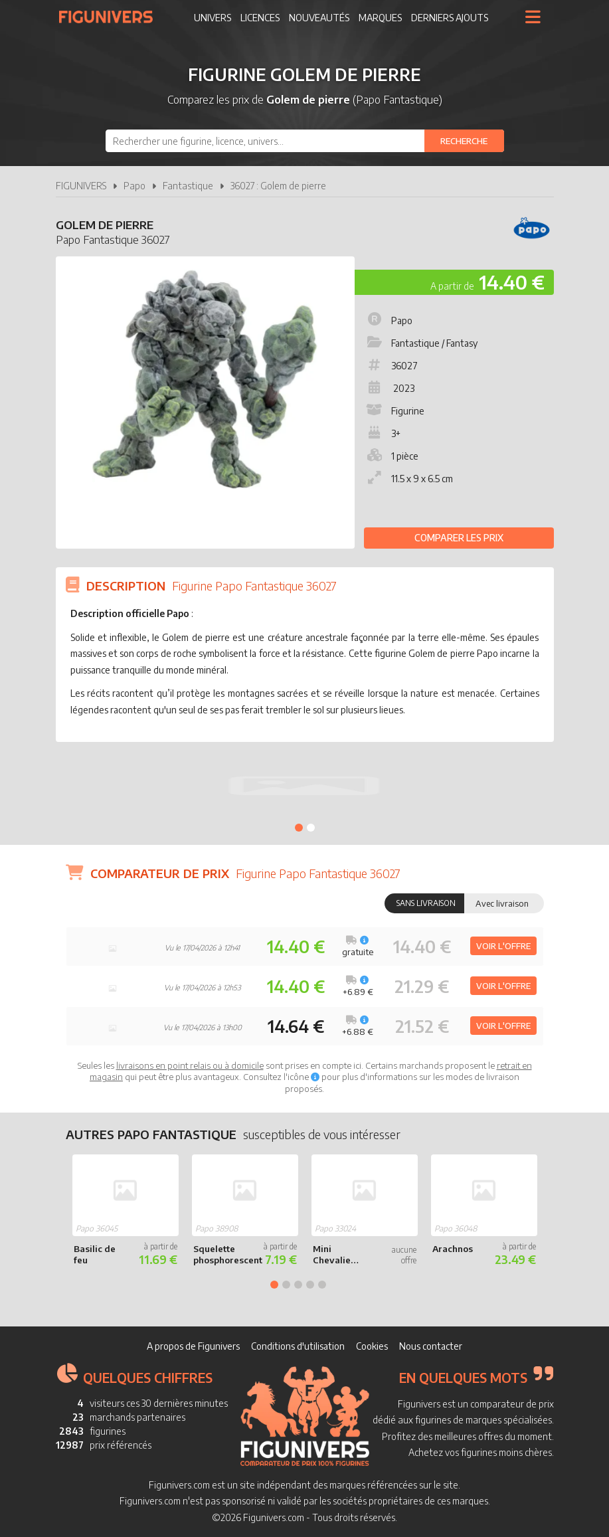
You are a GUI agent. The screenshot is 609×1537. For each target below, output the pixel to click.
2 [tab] (311, 828)
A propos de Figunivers (193, 1346)
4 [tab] (310, 1285)
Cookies (372, 1346)
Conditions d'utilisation (298, 1346)
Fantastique (188, 185)
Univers (212, 17)
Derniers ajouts (449, 17)
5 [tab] (322, 1285)
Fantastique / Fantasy (421, 343)
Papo (134, 185)
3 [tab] (298, 1285)
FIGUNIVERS (81, 185)
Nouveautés (319, 17)
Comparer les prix (458, 537)
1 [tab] (299, 828)
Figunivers (111, 16)
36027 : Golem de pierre (278, 185)
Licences (260, 17)
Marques (380, 17)
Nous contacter (430, 1346)
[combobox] (305, 141)
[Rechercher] (464, 141)
